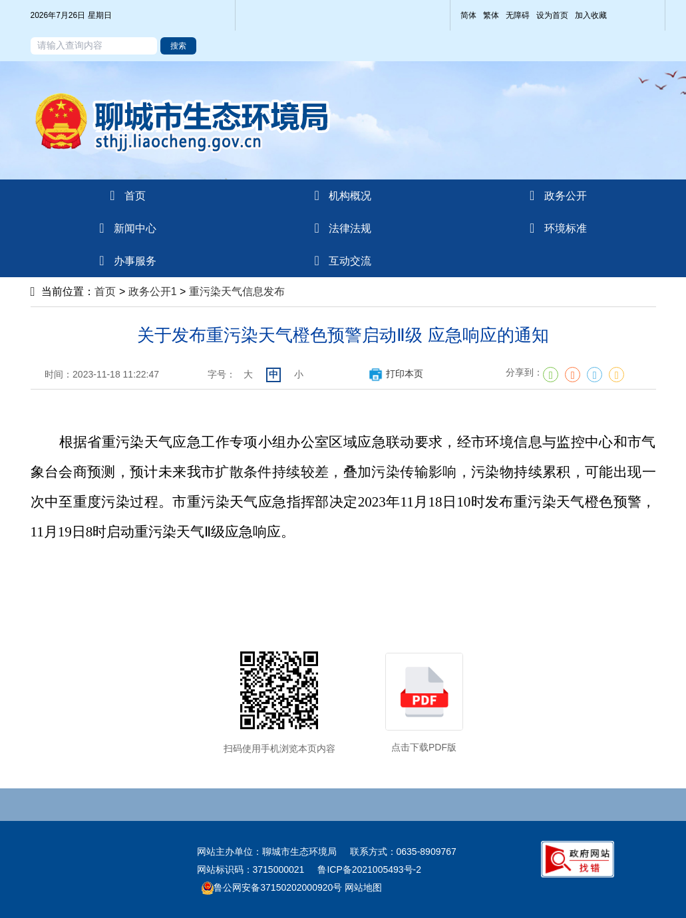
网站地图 (362, 887)
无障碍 (518, 15)
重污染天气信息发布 (237, 291)
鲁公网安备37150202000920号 (272, 887)
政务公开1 (152, 291)
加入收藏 (591, 15)
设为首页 (552, 15)
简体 (468, 15)
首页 (105, 291)
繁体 (491, 15)
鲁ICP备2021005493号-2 (369, 869)
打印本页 (395, 373)
